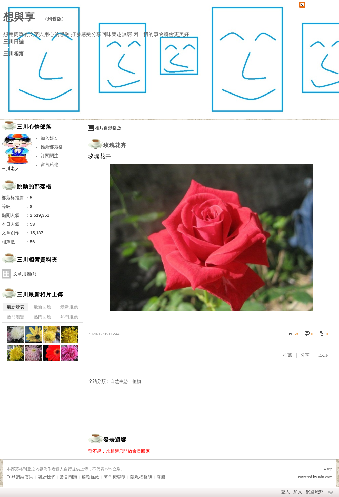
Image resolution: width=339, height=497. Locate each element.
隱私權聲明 (141, 477)
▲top (327, 469)
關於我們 (46, 477)
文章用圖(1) (24, 273)
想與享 (20, 16)
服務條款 (90, 477)
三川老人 (10, 168)
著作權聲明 (115, 477)
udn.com (325, 477)
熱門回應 (42, 316)
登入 (285, 491)
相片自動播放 (108, 127)
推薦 (287, 355)
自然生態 (119, 381)
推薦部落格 (52, 146)
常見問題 (68, 477)
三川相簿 (13, 54)
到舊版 (54, 18)
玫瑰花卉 (114, 145)
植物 (136, 381)
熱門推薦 (69, 316)
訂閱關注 (49, 155)
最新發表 (15, 306)
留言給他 (49, 164)
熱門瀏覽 (15, 316)
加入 (297, 491)
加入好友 (49, 138)
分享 (305, 355)
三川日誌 (13, 41)
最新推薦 (69, 306)
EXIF (323, 355)
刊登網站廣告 (20, 477)
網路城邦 (314, 491)
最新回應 (42, 306)
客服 (161, 477)
